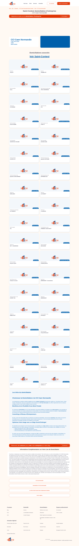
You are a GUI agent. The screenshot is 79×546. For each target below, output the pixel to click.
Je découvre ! (65, 445)
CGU (8, 512)
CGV (8, 515)
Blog (8, 510)
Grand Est (58, 526)
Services (24, 510)
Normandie (9, 526)
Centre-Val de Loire (26, 530)
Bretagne (41, 530)
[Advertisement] (39, 27)
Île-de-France (25, 526)
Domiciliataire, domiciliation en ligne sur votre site (47, 518)
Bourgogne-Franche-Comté (61, 530)
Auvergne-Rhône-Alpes (11, 533)
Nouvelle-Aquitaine (59, 523)
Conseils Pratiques (26, 515)
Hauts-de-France (43, 526)
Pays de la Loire (26, 523)
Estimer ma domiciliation (63, 3)
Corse (8, 530)
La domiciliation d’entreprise (28, 512)
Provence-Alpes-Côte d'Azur (12, 523)
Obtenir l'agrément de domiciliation (46, 515)
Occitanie (41, 523)
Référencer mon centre (44, 510)
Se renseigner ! (64, 16)
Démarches (42, 512)
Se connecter (51, 3)
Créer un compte (59, 512)
